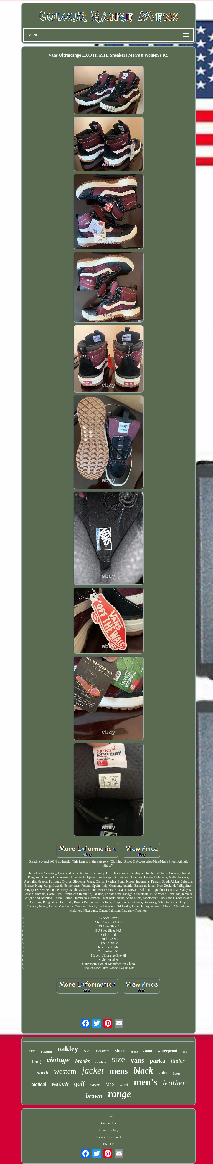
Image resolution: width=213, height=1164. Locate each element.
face (110, 1084)
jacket (93, 1070)
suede (134, 1051)
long (36, 1061)
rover (95, 1085)
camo (147, 1051)
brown (94, 1095)
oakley (67, 1049)
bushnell (46, 1051)
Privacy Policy (108, 1130)
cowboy (100, 1062)
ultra (32, 1051)
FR (112, 1144)
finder (178, 1060)
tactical (38, 1084)
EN (105, 1144)
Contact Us (108, 1123)
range (119, 1093)
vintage (58, 1059)
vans (137, 1060)
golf (79, 1083)
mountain (103, 1051)
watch (60, 1084)
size (118, 1059)
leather (174, 1082)
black (143, 1070)
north (42, 1072)
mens (118, 1070)
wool (124, 1084)
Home (108, 1116)
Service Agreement (108, 1137)
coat (185, 1051)
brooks (82, 1061)
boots (176, 1073)
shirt (163, 1072)
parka (157, 1060)
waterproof (167, 1051)
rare (87, 1051)
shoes (120, 1050)
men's (145, 1082)
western (65, 1071)
